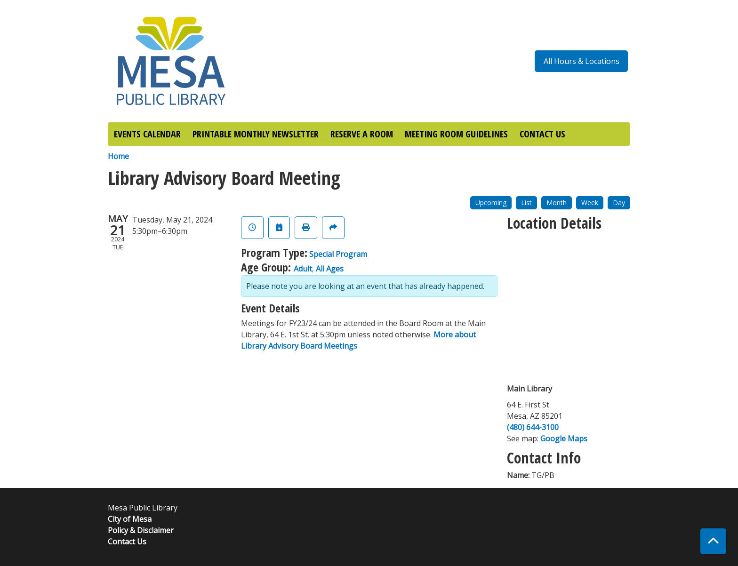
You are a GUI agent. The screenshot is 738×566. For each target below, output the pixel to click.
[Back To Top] (713, 541)
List (526, 202)
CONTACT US (542, 134)
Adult (303, 268)
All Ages (330, 268)
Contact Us (127, 541)
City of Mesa (130, 519)
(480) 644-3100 (533, 427)
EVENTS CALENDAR (147, 134)
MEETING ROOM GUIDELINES (456, 134)
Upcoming (490, 202)
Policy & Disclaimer (141, 530)
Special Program (338, 254)
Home (118, 156)
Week (589, 202)
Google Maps (563, 438)
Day (619, 202)
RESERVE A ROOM (361, 134)
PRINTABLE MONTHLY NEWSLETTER (256, 134)
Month (556, 202)
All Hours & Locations (581, 61)
